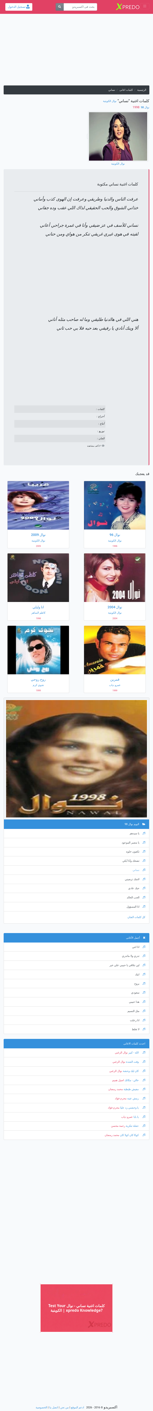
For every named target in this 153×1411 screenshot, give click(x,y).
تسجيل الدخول (19, 6)
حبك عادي (136, 888)
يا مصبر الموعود (133, 842)
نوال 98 (144, 107)
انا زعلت (137, 1020)
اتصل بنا (53, 1407)
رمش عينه (136, 1098)
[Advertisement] (76, 51)
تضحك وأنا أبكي (133, 860)
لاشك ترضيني (135, 879)
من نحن (64, 1407)
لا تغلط (138, 1029)
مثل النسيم (136, 1011)
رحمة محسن (118, 1125)
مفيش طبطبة (134, 1089)
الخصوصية (41, 1407)
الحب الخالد (136, 897)
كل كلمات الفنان (136, 917)
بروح (139, 983)
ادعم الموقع (77, 1407)
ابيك (140, 974)
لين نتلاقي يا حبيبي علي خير (127, 965)
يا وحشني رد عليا (132, 1107)
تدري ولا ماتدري (133, 956)
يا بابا (139, 1117)
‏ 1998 (136, 107)
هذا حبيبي (137, 1001)
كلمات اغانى (126, 90)
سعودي (138, 992)
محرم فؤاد (121, 1098)
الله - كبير (136, 1052)
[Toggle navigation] (144, 6)
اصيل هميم (118, 1080)
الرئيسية (141, 90)
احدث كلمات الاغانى (134, 1043)
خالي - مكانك (134, 1080)
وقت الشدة (135, 1061)
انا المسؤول (136, 906)
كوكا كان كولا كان (132, 1135)
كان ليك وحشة (133, 1071)
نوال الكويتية (110, 101)
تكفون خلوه (135, 851)
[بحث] (60, 7)
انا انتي (138, 947)
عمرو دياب (127, 1117)
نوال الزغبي (121, 1052)
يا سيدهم (137, 833)
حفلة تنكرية (135, 1125)
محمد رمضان (115, 1089)
